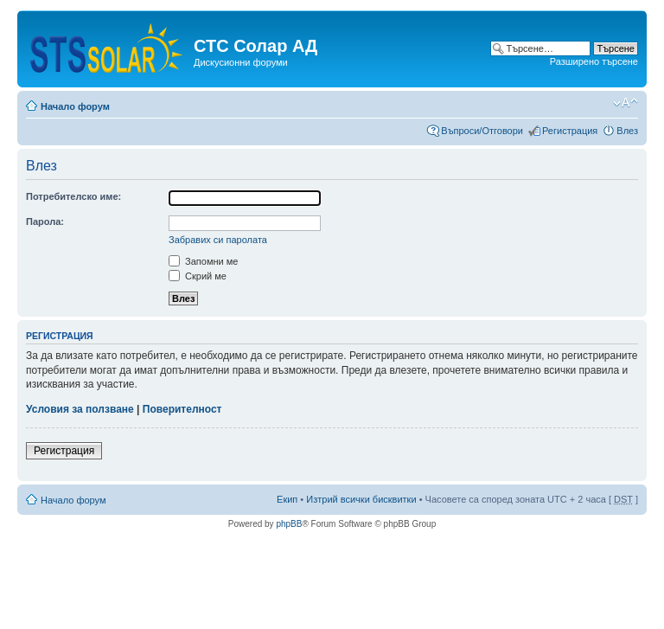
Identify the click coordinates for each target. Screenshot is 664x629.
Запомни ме (203, 261)
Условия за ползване (80, 409)
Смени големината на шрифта (625, 103)
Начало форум (75, 106)
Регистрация (569, 130)
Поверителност (182, 409)
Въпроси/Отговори (482, 130)
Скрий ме (198, 276)
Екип (287, 499)
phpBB (289, 524)
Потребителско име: (73, 196)
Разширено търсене (594, 61)
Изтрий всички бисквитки (361, 499)
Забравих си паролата (218, 239)
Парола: (45, 221)
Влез (627, 130)
